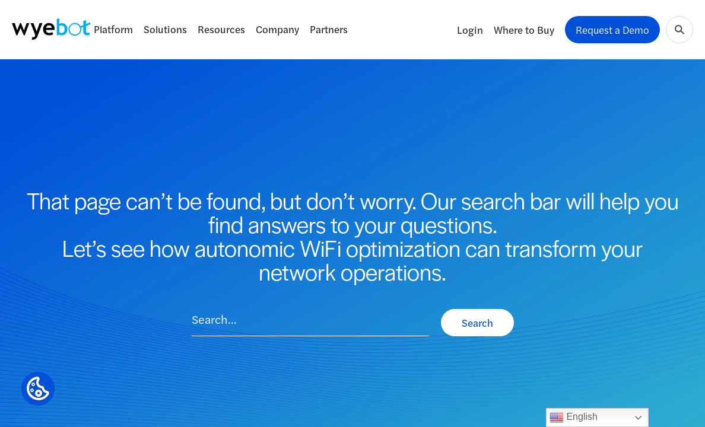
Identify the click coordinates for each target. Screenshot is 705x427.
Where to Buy (524, 30)
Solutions (165, 29)
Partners (329, 29)
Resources (221, 29)
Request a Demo (612, 30)
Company (277, 29)
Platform (113, 29)
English (574, 417)
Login (470, 30)
